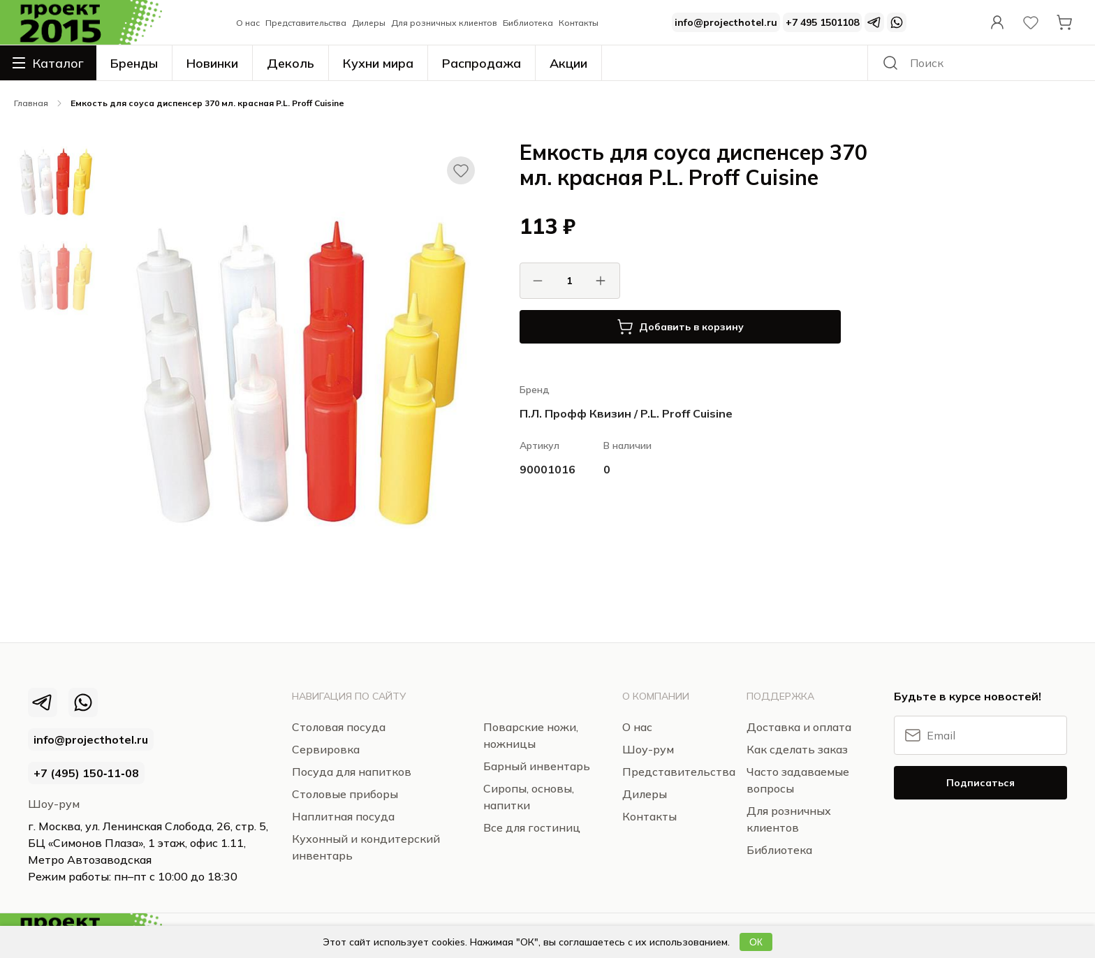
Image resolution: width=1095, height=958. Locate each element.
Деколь (290, 63)
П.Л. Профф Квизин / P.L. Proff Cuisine (626, 413)
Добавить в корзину (680, 326)
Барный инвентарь (536, 766)
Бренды (134, 63)
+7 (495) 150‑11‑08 (86, 773)
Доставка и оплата (799, 727)
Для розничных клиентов (444, 22)
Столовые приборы (345, 794)
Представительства (305, 22)
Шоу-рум (54, 804)
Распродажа (481, 63)
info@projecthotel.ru (726, 22)
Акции (568, 63)
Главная (31, 103)
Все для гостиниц (531, 827)
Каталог (48, 62)
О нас (248, 22)
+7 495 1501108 (822, 22)
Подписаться (980, 782)
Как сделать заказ (797, 749)
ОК (756, 942)
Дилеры (368, 22)
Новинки (212, 63)
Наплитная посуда (343, 816)
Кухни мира (378, 63)
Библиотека (528, 22)
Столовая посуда (338, 727)
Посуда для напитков (351, 772)
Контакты (578, 22)
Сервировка (326, 749)
